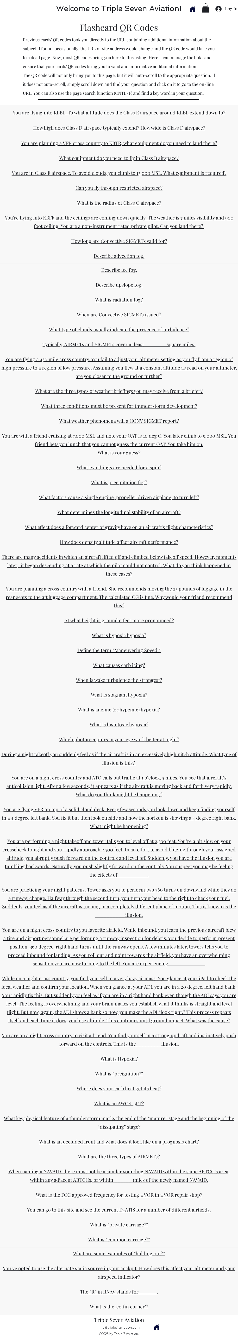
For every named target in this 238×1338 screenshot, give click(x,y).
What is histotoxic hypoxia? (119, 724)
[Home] (192, 9)
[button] (205, 8)
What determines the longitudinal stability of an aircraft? (119, 512)
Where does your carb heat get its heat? (119, 1088)
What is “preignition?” (119, 1073)
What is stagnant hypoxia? (119, 694)
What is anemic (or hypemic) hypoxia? (119, 709)
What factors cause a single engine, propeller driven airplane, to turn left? (119, 497)
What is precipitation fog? (119, 482)
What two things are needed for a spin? (119, 467)
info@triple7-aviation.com (119, 1327)
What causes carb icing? (119, 665)
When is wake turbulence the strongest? (119, 680)
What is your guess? (119, 452)
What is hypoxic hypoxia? (119, 635)
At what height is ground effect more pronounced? (119, 620)
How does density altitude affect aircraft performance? (119, 542)
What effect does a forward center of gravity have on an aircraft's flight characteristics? (119, 527)
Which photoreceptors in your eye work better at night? (119, 739)
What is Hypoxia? (119, 1058)
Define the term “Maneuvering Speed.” (119, 650)
